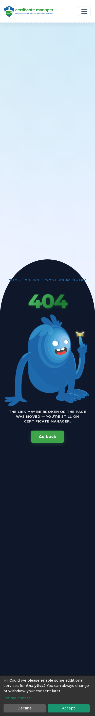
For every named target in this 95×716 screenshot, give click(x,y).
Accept (68, 708)
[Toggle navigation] (84, 11)
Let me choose (17, 698)
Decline (24, 708)
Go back (47, 436)
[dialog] (47, 695)
